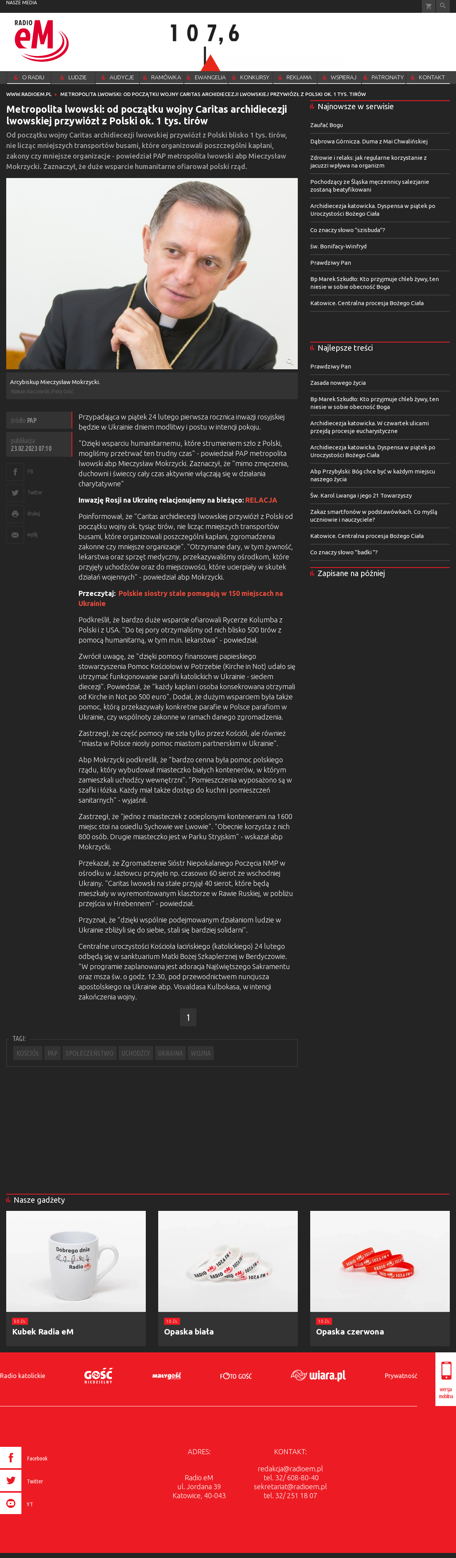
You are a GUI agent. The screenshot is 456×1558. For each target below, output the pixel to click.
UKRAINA (170, 1053)
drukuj (33, 513)
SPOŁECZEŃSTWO (90, 1053)
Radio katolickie (22, 1375)
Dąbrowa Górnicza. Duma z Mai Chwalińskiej (369, 141)
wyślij (32, 534)
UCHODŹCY (136, 1053)
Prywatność (401, 1375)
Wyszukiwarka (443, 6)
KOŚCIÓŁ (27, 1053)
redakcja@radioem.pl (290, 1468)
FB (30, 471)
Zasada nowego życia (338, 382)
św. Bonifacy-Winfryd (338, 246)
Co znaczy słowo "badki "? (344, 552)
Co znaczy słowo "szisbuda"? (347, 230)
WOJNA (201, 1053)
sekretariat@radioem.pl (290, 1486)
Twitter (34, 492)
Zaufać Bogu (326, 125)
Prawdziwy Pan (330, 262)
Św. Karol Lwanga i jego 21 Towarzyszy (361, 495)
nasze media (21, 2)
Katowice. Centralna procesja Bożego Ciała (367, 303)
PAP (52, 1053)
